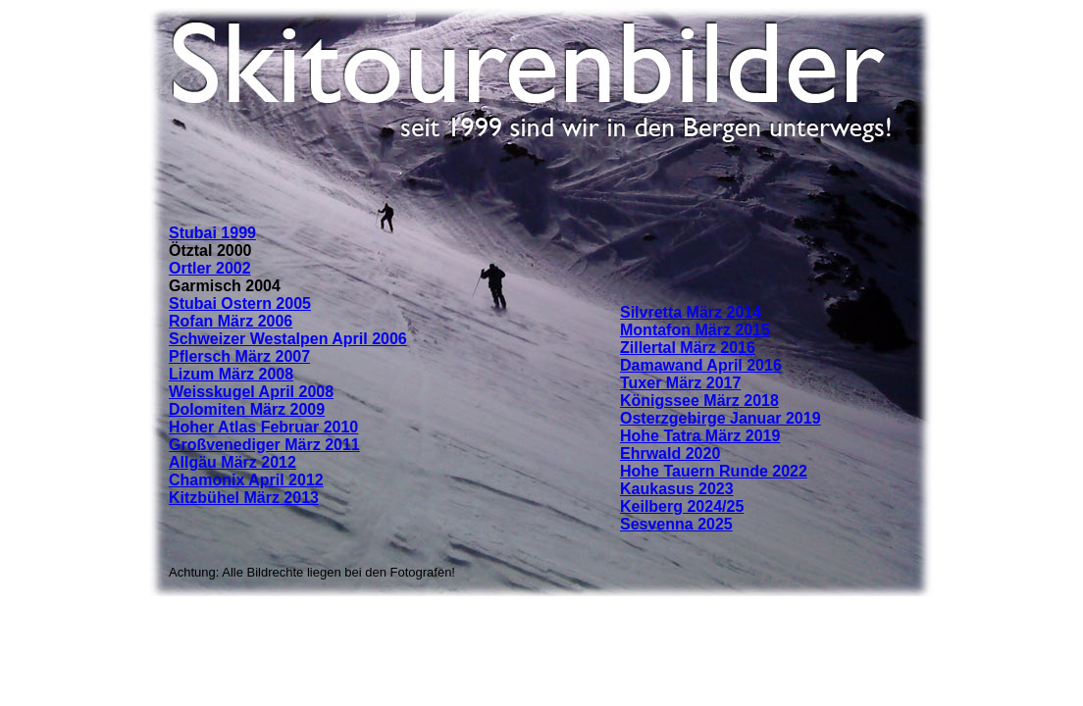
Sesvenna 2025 (676, 524)
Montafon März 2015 (695, 330)
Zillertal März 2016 (687, 347)
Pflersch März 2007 (239, 356)
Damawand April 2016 (701, 365)
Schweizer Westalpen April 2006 (288, 338)
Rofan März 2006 (230, 321)
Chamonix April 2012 (246, 480)
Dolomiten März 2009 (247, 409)
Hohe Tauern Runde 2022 (713, 471)
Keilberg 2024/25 (682, 506)
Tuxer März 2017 (680, 383)
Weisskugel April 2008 (251, 391)
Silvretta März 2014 (690, 312)
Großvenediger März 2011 (264, 444)
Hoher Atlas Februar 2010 (263, 427)
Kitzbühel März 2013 (244, 497)
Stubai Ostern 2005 (240, 303)
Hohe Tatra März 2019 (700, 436)
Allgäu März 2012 (232, 462)
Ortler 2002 (210, 268)
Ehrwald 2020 (670, 453)
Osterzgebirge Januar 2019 (720, 418)
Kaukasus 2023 (677, 488)
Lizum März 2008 (231, 374)
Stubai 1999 (212, 233)
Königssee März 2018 (699, 400)
